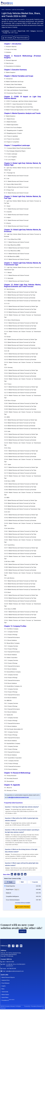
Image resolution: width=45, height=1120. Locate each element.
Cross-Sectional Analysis (13, 900)
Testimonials (5, 991)
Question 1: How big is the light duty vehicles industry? (22, 807)
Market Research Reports (8, 977)
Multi (21, 882)
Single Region (12, 889)
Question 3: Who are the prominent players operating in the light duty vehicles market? (22, 831)
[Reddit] (25, 874)
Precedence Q (8, 1000)
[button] (42, 3)
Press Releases (5, 983)
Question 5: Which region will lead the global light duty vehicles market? (21, 864)
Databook (8, 893)
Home (3, 9)
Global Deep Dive (10, 886)
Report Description (21, 37)
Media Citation (5, 994)
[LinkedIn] (12, 874)
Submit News (5, 997)
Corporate (34, 882)
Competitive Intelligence (12, 896)
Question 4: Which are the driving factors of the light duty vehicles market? (21, 851)
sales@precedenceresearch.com (18, 797)
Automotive (8, 9)
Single (9, 882)
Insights (4, 986)
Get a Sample (7, 37)
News (3, 989)
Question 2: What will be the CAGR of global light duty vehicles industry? (21, 819)
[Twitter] (15, 874)
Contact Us (23, 931)
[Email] (22, 874)
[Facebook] (18, 874)
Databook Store (6, 980)
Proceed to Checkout (22, 907)
